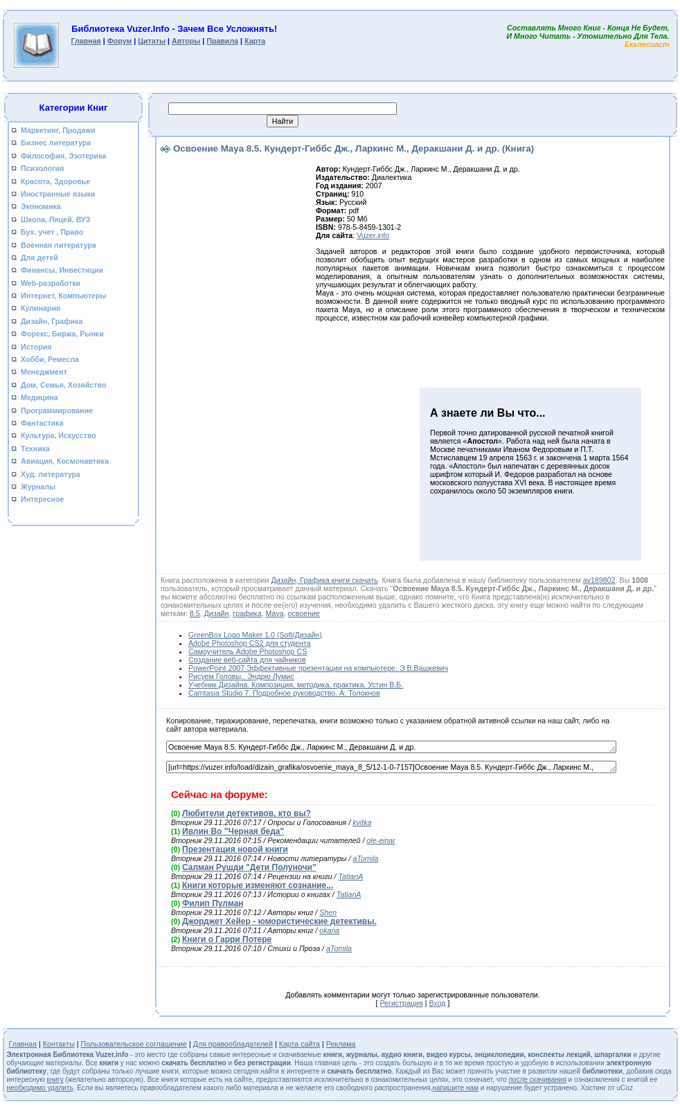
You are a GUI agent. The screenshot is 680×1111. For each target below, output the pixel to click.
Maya (275, 613)
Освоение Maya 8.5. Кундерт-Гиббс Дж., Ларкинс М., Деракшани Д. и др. (391, 747)
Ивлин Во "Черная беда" (233, 831)
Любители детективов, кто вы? (246, 813)
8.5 (195, 613)
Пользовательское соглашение (134, 1044)
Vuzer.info (373, 235)
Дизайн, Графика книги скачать (324, 580)
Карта (254, 41)
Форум (119, 41)
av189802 (599, 580)
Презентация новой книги (235, 849)
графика (247, 613)
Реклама (341, 1044)
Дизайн (216, 613)
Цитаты (151, 41)
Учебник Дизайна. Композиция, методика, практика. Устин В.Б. (295, 684)
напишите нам (455, 1088)
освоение (304, 613)
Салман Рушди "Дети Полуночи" (249, 867)
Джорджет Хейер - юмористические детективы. (279, 921)
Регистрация (400, 1003)
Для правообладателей (233, 1044)
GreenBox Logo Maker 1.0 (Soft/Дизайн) (255, 635)
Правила (222, 41)
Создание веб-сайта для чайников (247, 660)
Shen (328, 912)
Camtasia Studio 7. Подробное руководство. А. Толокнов (284, 693)
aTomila (366, 858)
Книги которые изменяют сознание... (257, 885)
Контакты (59, 1044)
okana (329, 930)
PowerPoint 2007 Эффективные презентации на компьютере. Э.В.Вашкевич (318, 668)
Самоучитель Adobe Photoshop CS (247, 651)
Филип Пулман (213, 903)
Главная (85, 41)
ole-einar (380, 840)
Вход (437, 1003)
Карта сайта (299, 1044)
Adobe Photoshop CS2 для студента (249, 643)
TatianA (351, 876)
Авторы (186, 41)
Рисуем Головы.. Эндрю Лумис (241, 676)
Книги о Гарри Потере (226, 939)
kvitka (361, 822)
